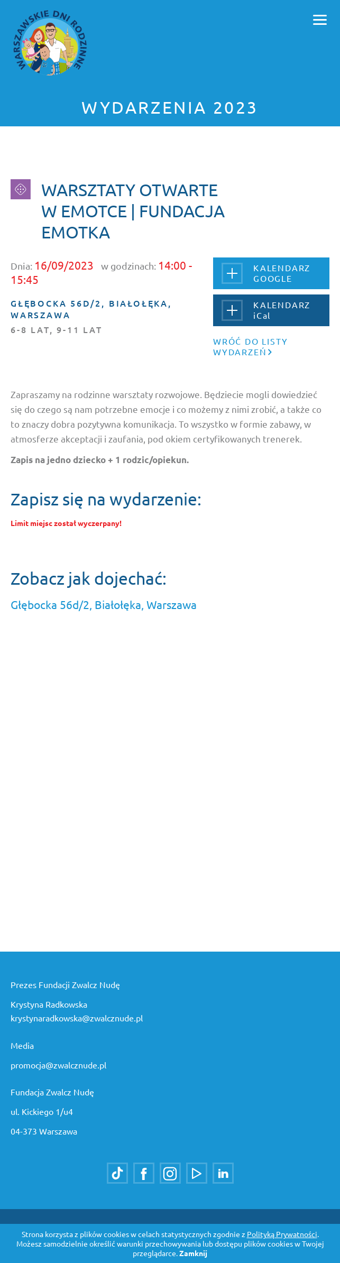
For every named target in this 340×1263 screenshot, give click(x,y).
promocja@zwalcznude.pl (58, 1064)
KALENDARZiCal (266, 310)
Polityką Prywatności (282, 1234)
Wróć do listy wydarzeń (250, 346)
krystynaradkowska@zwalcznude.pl (77, 1017)
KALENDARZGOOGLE (266, 273)
